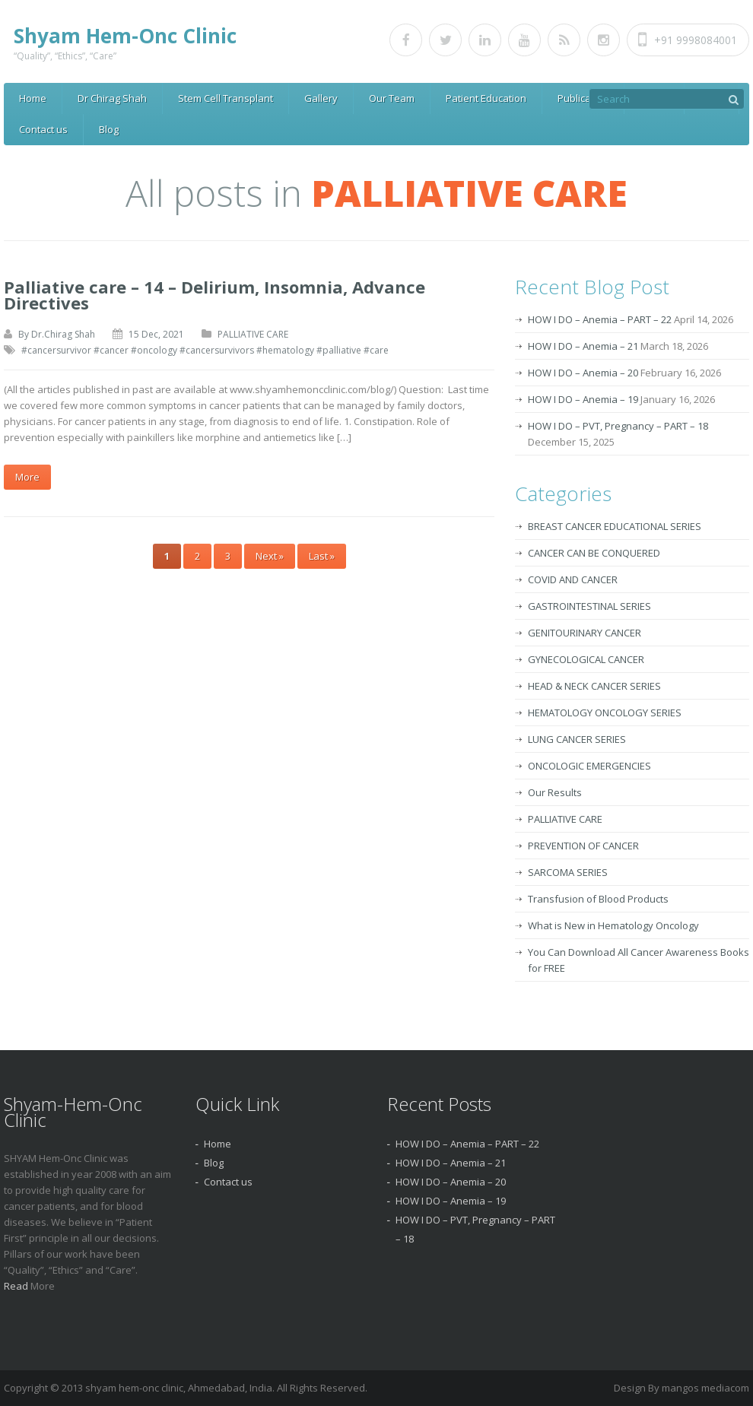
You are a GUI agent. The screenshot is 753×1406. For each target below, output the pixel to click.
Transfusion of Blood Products (598, 899)
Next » (270, 556)
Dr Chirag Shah (112, 98)
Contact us (43, 129)
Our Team (392, 98)
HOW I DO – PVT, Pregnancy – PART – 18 (618, 426)
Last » (322, 556)
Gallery (321, 98)
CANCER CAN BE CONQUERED (594, 553)
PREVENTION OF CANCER (583, 845)
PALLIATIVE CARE (253, 334)
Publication (583, 98)
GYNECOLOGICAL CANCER (586, 659)
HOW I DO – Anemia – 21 (583, 346)
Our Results (555, 792)
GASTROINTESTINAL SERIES (589, 606)
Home (32, 98)
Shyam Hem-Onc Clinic (125, 35)
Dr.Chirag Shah (63, 334)
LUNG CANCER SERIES (577, 739)
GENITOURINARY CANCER (584, 633)
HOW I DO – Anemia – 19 (583, 399)
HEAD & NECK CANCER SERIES (594, 686)
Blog (109, 129)
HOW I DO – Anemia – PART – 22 (600, 319)
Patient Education (486, 98)
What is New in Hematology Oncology (613, 925)
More (27, 477)
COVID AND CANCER (573, 579)
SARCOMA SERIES (568, 872)
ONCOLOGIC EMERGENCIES (589, 766)
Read (17, 1286)
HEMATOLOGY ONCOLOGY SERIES (605, 712)
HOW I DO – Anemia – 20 (583, 372)
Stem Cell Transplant (225, 98)
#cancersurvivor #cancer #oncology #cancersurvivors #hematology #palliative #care (205, 350)
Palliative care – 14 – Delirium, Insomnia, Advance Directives (214, 294)
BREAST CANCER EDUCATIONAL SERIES (614, 526)
